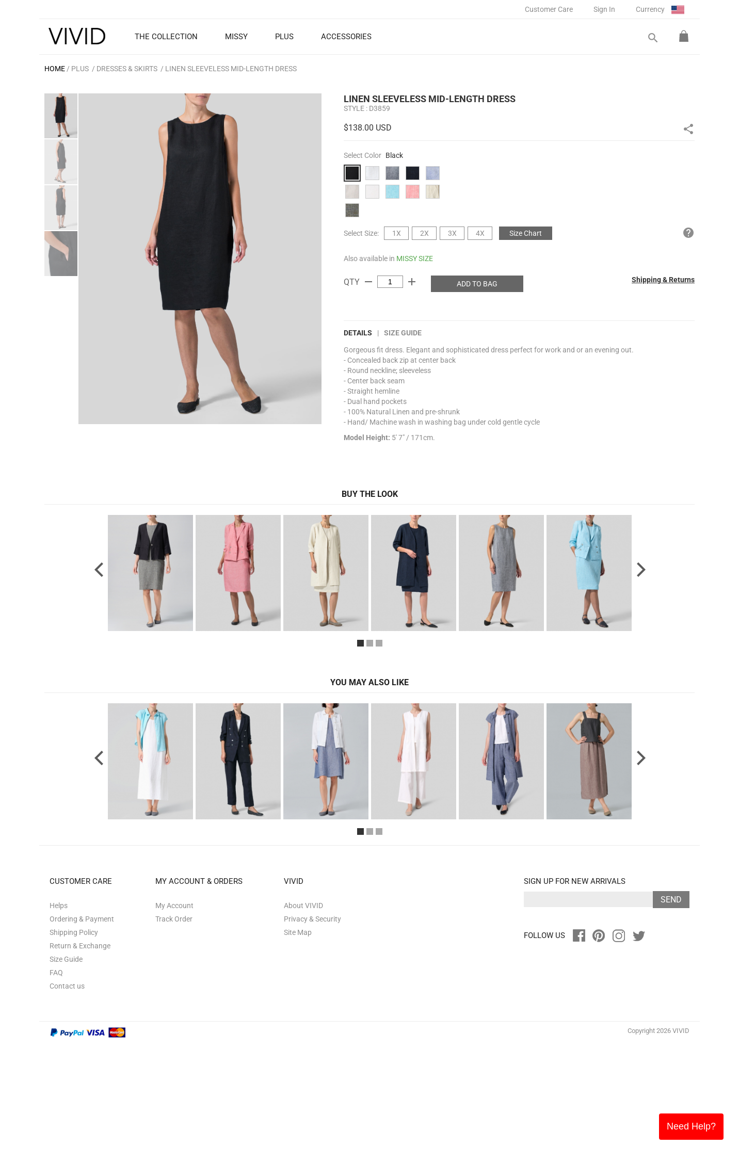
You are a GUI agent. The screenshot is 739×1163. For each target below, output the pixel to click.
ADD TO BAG (477, 284)
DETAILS (358, 333)
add (412, 282)
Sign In (604, 9)
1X (396, 233)
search (652, 37)
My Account (174, 1025)
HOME (54, 68)
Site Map (298, 1051)
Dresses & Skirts (127, 68)
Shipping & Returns (663, 280)
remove (368, 282)
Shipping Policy (74, 1051)
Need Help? (691, 1126)
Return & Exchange (80, 1065)
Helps (59, 1025)
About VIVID (303, 1025)
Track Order (173, 1038)
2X (424, 233)
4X (480, 233)
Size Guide (403, 333)
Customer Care (549, 9)
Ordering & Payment (82, 1038)
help (688, 233)
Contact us (67, 1105)
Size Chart (525, 233)
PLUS (80, 68)
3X (452, 233)
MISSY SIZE (414, 258)
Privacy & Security (312, 1038)
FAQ (56, 1092)
